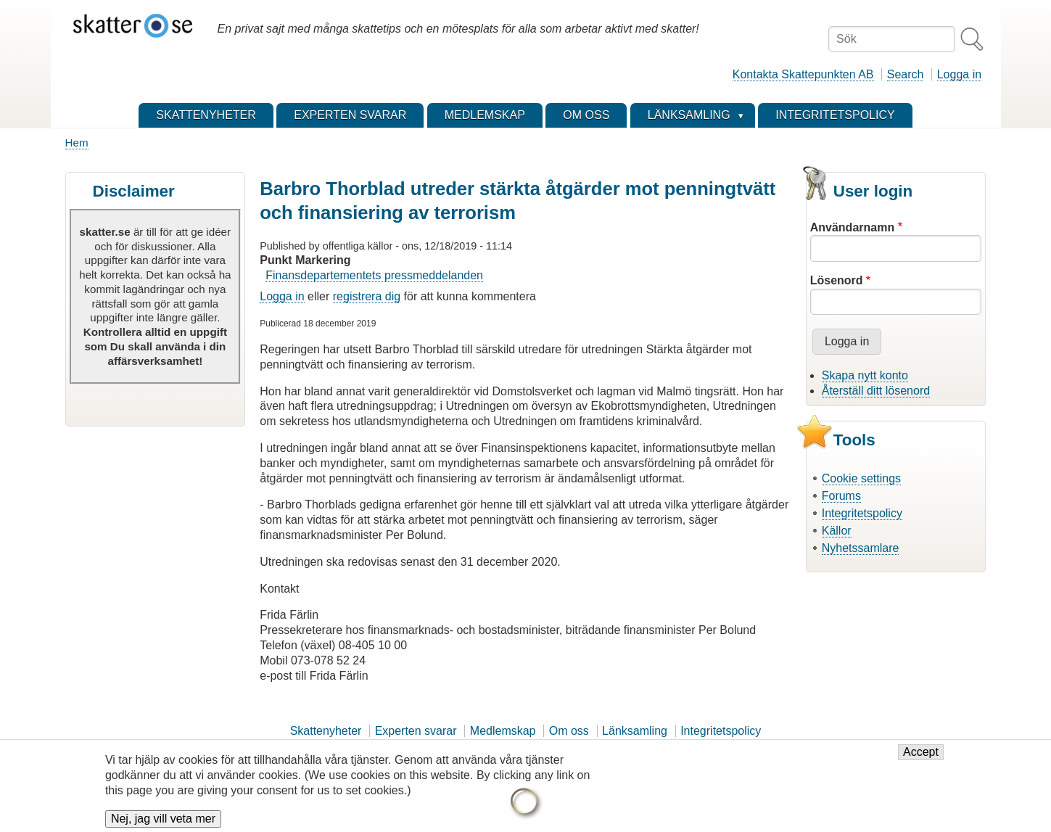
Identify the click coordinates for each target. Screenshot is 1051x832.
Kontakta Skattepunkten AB (803, 74)
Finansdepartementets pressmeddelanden (374, 275)
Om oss (569, 731)
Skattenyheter (326, 731)
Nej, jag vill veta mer (163, 820)
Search (905, 74)
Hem (76, 142)
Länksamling (634, 731)
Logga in (959, 74)
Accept (921, 753)
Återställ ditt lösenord (876, 390)
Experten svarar (416, 731)
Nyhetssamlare (860, 548)
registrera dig (366, 296)
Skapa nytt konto (865, 375)
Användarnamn (852, 227)
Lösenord (836, 280)
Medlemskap (503, 731)
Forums (841, 496)
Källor (837, 530)
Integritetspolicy (862, 513)
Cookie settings (861, 478)
